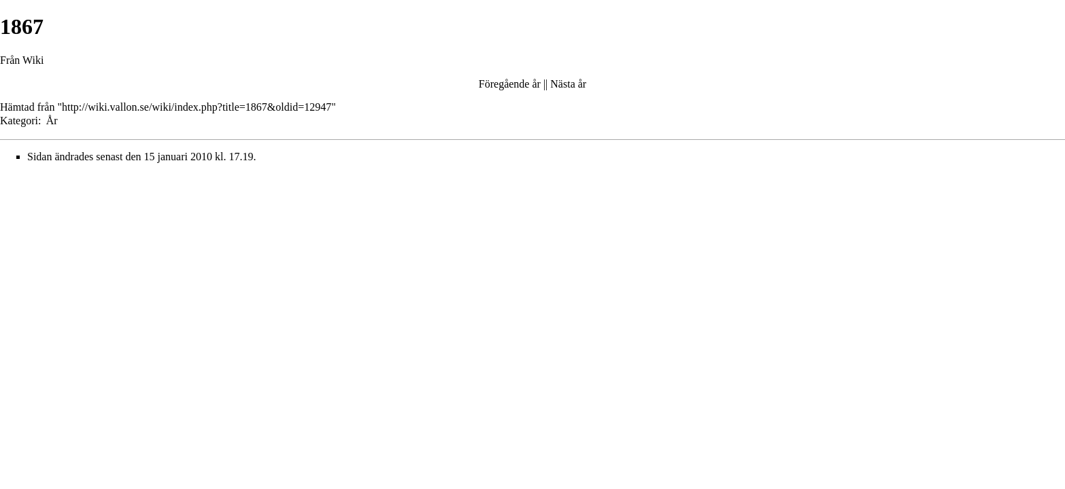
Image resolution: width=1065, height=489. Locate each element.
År (52, 120)
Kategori (19, 120)
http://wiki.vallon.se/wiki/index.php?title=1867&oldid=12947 (196, 107)
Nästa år (568, 84)
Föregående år (510, 84)
